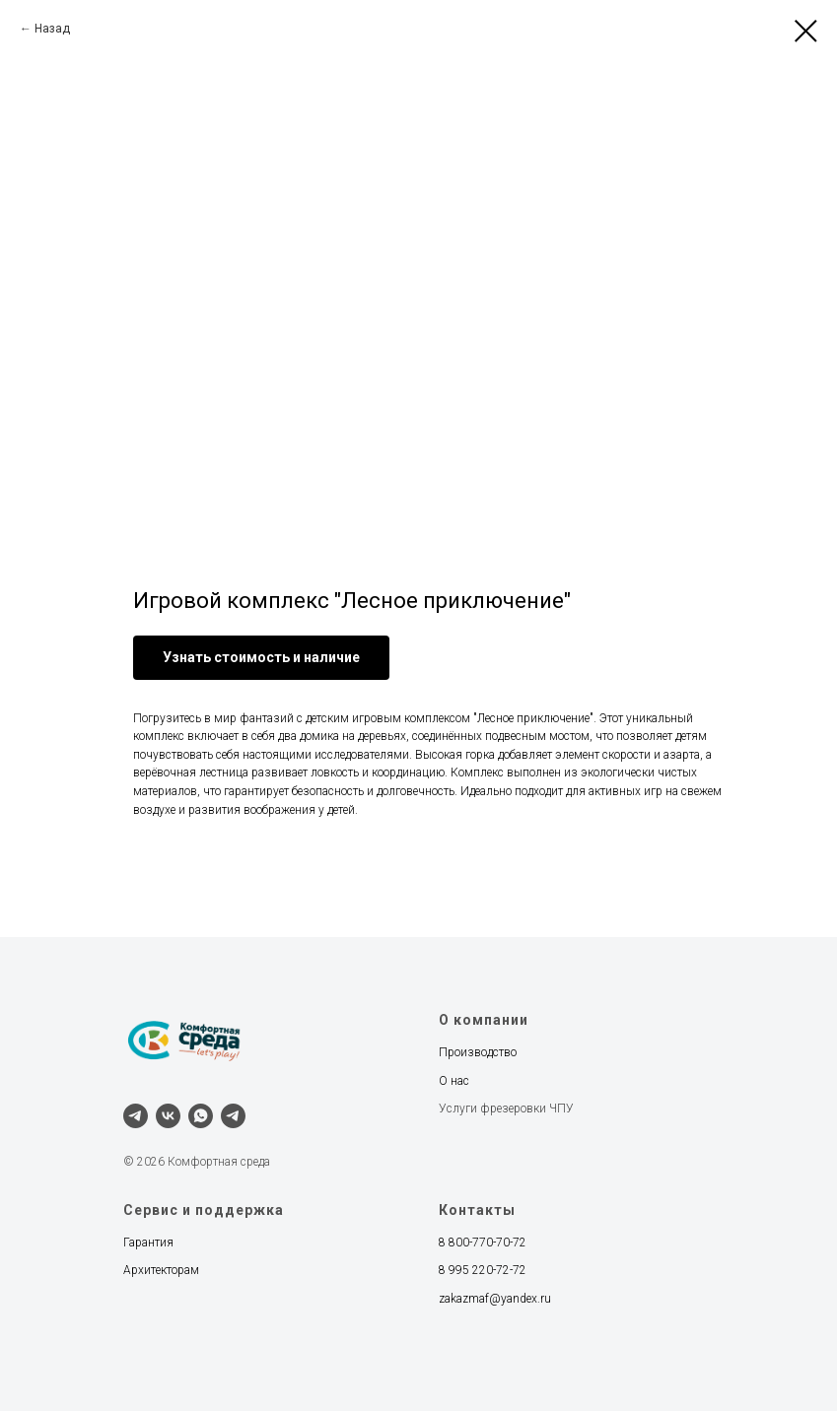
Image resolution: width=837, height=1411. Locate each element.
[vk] (168, 1116)
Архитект (147, 1270)
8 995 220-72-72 (482, 1270)
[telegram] (135, 1116)
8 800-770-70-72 (482, 1242)
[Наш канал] (233, 1116)
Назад (52, 28)
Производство (478, 1052)
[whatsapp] (200, 1116)
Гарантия (148, 1242)
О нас (454, 1081)
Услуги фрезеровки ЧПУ (506, 1108)
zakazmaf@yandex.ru (495, 1299)
